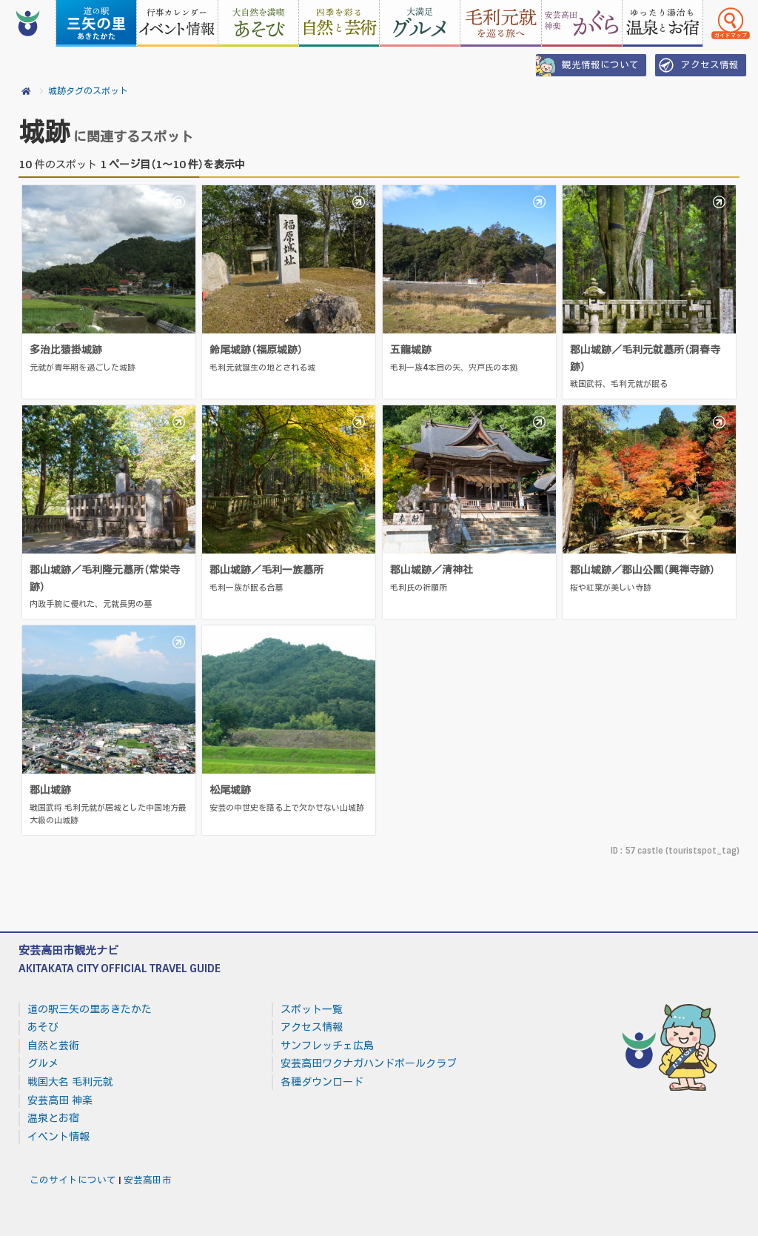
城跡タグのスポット (88, 91)
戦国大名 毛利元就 (70, 1082)
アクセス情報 (697, 65)
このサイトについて (73, 1180)
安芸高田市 (148, 1180)
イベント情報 (58, 1136)
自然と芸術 (53, 1045)
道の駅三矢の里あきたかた (89, 1009)
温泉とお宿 (53, 1118)
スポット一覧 (312, 1009)
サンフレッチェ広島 (327, 1045)
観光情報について (587, 65)
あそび (42, 1027)
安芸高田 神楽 (60, 1100)
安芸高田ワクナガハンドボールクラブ (369, 1063)
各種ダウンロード (322, 1082)
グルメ (42, 1063)
